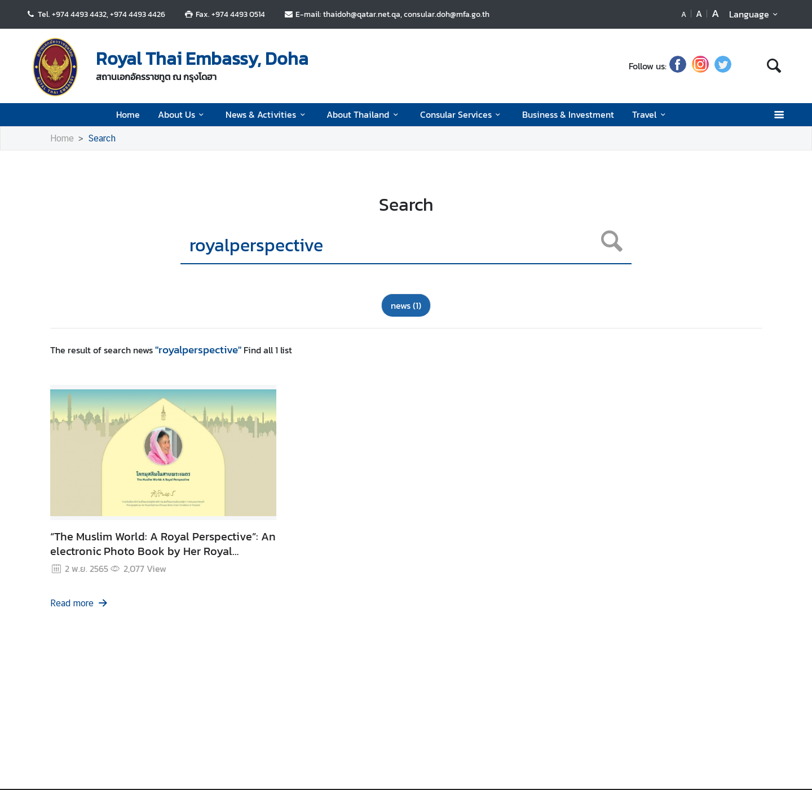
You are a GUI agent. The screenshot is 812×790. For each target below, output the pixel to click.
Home (128, 114)
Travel (650, 114)
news (406, 305)
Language (755, 14)
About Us (183, 114)
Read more (79, 603)
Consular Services (462, 114)
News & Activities (267, 114)
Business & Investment (568, 114)
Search (102, 138)
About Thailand (363, 114)
